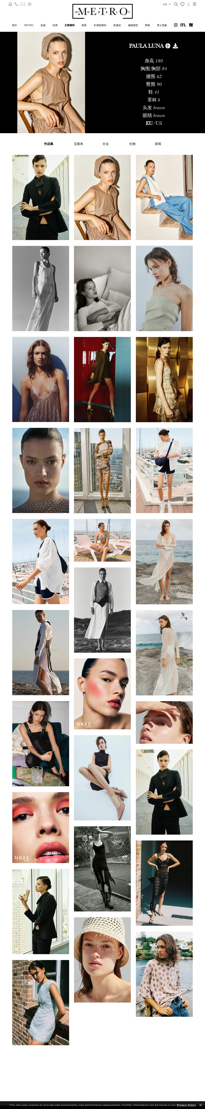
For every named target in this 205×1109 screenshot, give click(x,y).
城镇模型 (133, 25)
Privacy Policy (186, 1105)
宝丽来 (78, 143)
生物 (132, 143)
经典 (55, 25)
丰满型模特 (100, 25)
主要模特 (69, 25)
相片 (14, 25)
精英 (84, 25)
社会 (106, 143)
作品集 (48, 143)
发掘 (43, 25)
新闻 (158, 143)
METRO (28, 25)
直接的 (117, 25)
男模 (147, 25)
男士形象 (162, 25)
